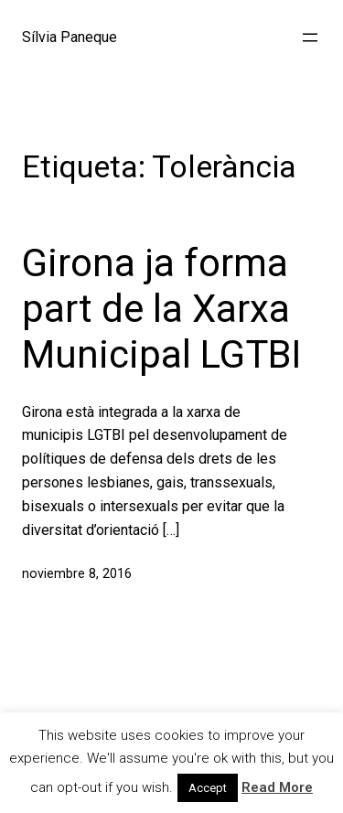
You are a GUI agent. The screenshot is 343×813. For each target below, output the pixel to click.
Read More (277, 787)
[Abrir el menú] (310, 37)
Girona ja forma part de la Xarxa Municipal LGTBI (162, 309)
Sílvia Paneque (69, 37)
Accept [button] (207, 788)
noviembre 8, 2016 (77, 573)
